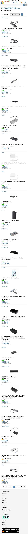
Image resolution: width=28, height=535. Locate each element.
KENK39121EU (5, 203)
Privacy (3, 522)
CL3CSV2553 (5, 108)
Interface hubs (17, 8)
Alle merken (4, 512)
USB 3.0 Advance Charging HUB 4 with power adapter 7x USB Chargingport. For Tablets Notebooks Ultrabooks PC (13, 397)
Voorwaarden (5, 527)
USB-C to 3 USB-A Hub (8, 436)
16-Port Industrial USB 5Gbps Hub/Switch (12, 144)
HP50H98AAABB (5, 378)
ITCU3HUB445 (5, 399)
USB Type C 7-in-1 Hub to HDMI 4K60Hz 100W (14, 106)
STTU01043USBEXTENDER (8, 48)
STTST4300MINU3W (6, 458)
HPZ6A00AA (4, 438)
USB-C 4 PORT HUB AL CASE (9, 125)
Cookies (4, 524)
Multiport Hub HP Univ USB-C (9, 376)
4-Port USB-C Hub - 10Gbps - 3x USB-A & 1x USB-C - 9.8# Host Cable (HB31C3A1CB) (13, 417)
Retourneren (4, 502)
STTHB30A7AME (5, 341)
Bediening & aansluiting (11, 7)
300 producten (5, 14)
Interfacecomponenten (7, 8)
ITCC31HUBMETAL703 (7, 89)
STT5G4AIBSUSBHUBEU (7, 241)
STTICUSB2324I (5, 261)
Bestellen (4, 493)
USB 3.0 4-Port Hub (7, 201)
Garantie (4, 500)
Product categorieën (6, 509)
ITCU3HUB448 (5, 479)
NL (23, 5)
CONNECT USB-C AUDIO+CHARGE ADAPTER (14, 163)
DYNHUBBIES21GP (6, 299)
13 (21, 486)
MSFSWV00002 (5, 359)
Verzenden (4, 498)
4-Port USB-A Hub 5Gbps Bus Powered (12, 28)
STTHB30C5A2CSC (6, 69)
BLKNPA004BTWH (6, 184)
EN (26, 5)
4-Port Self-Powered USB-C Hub (10, 239)
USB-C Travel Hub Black (8, 358)
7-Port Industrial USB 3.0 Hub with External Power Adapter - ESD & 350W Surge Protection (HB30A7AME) (14, 338)
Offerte (3, 505)
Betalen (3, 495)
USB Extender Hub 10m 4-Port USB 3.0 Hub (13, 46)
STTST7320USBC (6, 319)
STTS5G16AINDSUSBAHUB (8, 146)
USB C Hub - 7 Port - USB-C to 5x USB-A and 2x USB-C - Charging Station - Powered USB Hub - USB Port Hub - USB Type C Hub (14, 67)
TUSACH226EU (5, 127)
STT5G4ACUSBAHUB (6, 29)
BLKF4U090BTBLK (6, 222)
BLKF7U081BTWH (6, 164)
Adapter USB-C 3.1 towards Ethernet (11, 220)
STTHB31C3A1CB (6, 419)
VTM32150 (4, 279)
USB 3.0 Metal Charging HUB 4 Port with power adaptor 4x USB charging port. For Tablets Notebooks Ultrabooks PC (14, 477)
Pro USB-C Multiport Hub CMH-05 (10, 278)
